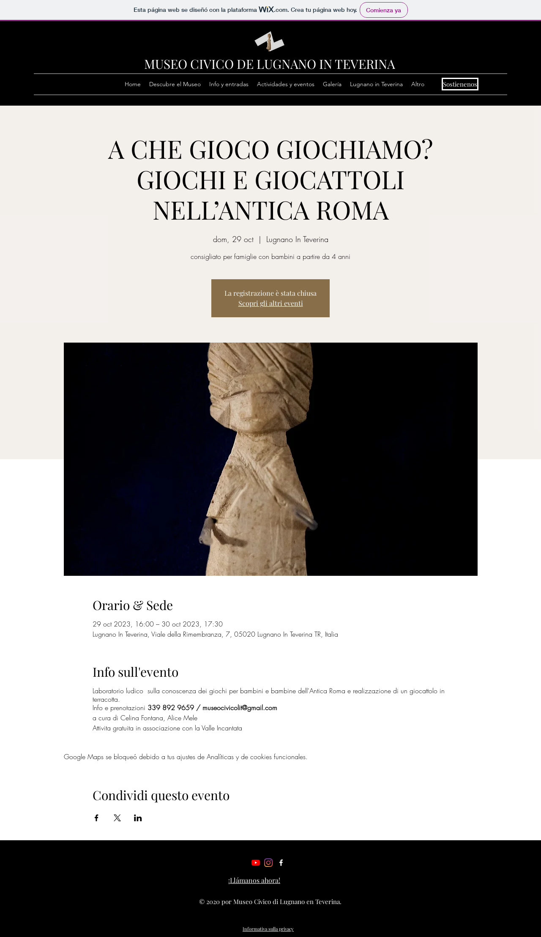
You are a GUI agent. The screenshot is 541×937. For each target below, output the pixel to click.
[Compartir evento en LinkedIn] (138, 817)
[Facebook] (281, 862)
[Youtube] (255, 862)
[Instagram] (268, 862)
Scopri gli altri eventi (270, 303)
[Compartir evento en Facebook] (97, 817)
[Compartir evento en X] (117, 817)
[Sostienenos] (460, 84)
